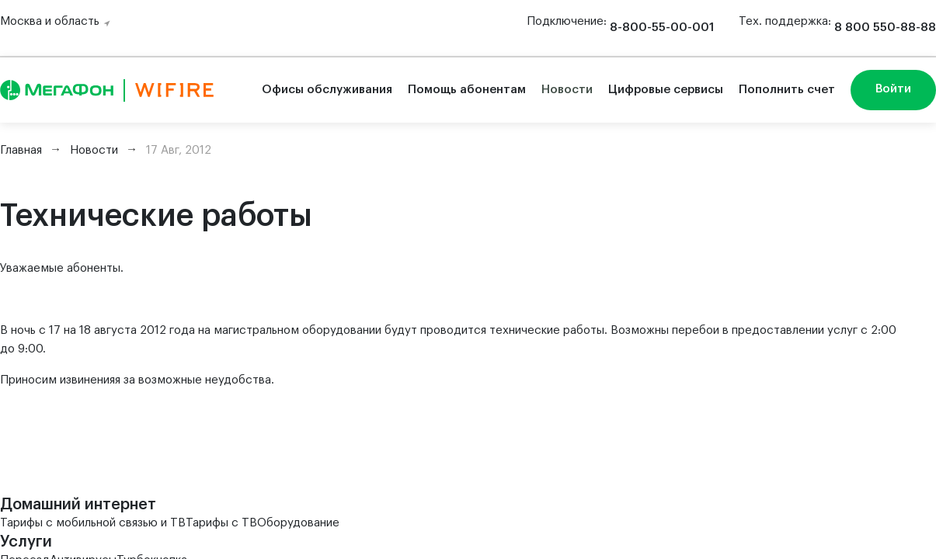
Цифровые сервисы (665, 89)
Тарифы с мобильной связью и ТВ (93, 523)
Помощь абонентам (467, 89)
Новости (567, 89)
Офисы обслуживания (327, 89)
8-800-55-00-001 (662, 27)
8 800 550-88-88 (885, 27)
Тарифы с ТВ (221, 523)
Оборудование (298, 523)
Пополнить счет (787, 89)
